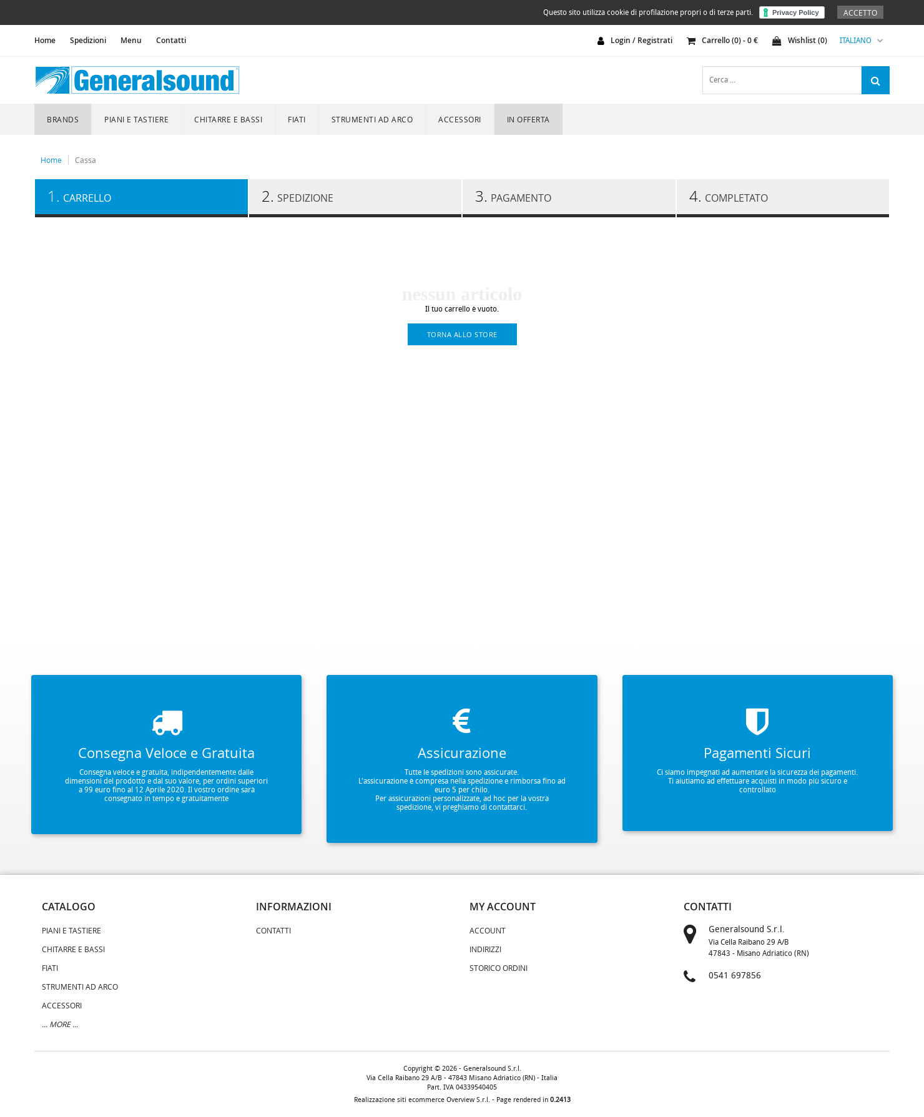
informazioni (294, 906)
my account (502, 906)
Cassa (85, 160)
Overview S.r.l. (468, 1100)
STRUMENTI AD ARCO (372, 119)
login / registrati (641, 40)
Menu (131, 40)
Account (487, 930)
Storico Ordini (498, 968)
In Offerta (528, 119)
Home (51, 160)
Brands (63, 119)
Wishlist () (799, 40)
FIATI (297, 119)
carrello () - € (722, 40)
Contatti (171, 40)
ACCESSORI (459, 119)
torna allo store (462, 334)
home (45, 40)
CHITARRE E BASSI (228, 119)
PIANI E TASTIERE (136, 119)
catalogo (69, 906)
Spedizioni (88, 40)
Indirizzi (485, 949)
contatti (708, 906)
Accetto (860, 12)
